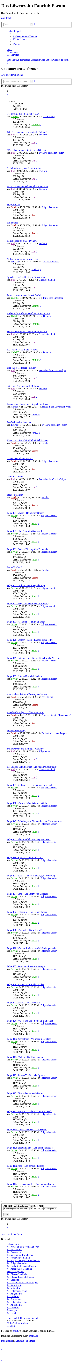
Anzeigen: (16, 1206)
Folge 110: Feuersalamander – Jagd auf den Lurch (30, 1184)
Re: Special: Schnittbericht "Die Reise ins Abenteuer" (32, 767)
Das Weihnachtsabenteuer (19, 422)
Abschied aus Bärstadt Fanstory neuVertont (27, 694)
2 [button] (7, 93)
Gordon (14, 406)
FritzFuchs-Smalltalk (53, 298)
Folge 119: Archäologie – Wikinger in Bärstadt (29, 1039)
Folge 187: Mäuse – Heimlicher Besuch (25, 513)
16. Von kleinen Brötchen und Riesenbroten (27, 186)
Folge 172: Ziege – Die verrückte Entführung (28, 603)
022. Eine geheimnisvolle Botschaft (23, 386)
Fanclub (45, 443)
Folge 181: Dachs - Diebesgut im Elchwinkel (28, 549)
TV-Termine (48, 116)
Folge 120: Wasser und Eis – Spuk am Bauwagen (30, 1021)
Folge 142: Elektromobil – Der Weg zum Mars (28, 839)
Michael (15, 261)
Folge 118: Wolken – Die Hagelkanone (25, 1057)
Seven (14, 515)
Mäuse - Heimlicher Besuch (20, 458)
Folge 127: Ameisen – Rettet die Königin (26, 966)
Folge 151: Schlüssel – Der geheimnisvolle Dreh (29, 785)
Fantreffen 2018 (14, 567)
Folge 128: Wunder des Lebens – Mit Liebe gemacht (31, 948)
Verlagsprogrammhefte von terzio (22, 259)
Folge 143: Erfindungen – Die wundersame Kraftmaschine (34, 821)
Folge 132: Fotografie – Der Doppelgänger (27, 912)
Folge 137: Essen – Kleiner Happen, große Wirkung (31, 875)
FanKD (14, 425)
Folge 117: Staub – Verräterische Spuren (26, 1075)
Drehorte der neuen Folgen (51, 153)
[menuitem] (25, 36)
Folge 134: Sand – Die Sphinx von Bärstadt (27, 894)
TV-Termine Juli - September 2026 (23, 114)
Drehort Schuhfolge (16, 730)
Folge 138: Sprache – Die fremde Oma (25, 857)
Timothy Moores (15, 476)
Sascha (14, 207)
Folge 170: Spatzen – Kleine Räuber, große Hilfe (30, 640)
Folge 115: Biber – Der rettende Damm (25, 1093)
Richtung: (45, 1208)
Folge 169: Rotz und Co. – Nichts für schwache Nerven (33, 658)
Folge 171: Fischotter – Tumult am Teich (26, 621)
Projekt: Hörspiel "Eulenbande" (56, 715)
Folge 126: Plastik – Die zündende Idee (25, 984)
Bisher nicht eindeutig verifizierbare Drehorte (28, 313)
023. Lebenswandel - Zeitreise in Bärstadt (26, 150)
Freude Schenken (15, 495)
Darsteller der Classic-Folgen (52, 370)
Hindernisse (12, 222)
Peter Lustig (47, 697)
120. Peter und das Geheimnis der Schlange (27, 132)
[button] (7, 96)
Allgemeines (45, 751)
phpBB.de (33, 1336)
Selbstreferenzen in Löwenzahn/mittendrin (27, 331)
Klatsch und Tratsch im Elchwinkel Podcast (27, 440)
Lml (13, 134)
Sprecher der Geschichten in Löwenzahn (26, 277)
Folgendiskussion (50, 207)
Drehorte (43, 134)
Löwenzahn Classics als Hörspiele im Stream (28, 404)
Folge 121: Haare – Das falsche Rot (23, 1002)
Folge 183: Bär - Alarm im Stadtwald (24, 531)
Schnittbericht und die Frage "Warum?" (25, 748)
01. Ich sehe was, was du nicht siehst (24, 168)
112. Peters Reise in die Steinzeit (22, 349)
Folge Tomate (13, 204)
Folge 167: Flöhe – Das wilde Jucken (24, 676)
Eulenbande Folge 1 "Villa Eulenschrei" (25, 712)
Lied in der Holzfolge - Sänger (21, 368)
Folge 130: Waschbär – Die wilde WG (25, 930)
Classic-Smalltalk (51, 261)
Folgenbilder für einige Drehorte (22, 241)
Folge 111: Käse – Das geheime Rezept (25, 1166)
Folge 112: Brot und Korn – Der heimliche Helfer (30, 1147)
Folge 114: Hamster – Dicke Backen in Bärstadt (29, 1111)
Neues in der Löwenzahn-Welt (56, 406)
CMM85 (15, 116)
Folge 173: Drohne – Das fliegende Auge (26, 585)
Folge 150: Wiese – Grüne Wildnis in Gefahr (28, 803)
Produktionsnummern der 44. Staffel (24, 295)
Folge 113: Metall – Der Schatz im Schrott (27, 1129)
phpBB (16, 1331)
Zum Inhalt (6, 18)
